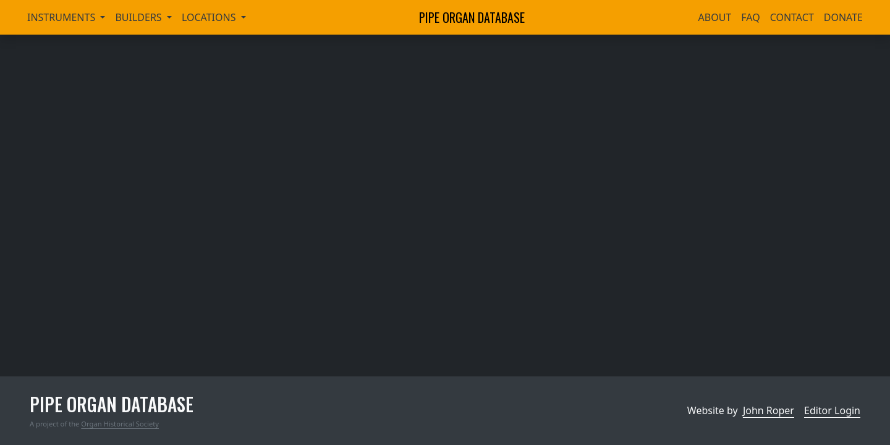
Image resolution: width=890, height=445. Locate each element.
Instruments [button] (62, 17)
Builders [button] (139, 17)
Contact (792, 17)
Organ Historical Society (120, 423)
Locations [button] (210, 17)
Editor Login (832, 410)
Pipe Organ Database (472, 17)
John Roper (768, 410)
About (715, 17)
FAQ (750, 17)
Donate (843, 17)
